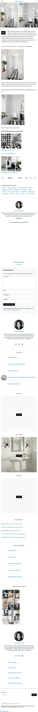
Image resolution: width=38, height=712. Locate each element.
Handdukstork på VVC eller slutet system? (14, 523)
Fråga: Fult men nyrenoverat (13, 370)
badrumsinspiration (12, 187)
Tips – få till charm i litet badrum (14, 570)
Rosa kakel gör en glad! (19, 262)
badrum (4, 187)
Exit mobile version (4, 711)
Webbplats (5, 299)
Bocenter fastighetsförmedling (12, 127)
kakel (30, 189)
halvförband (17, 189)
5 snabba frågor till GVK (12, 357)
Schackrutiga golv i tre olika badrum (9, 172)
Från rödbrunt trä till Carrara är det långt (19, 453)
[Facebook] (22, 344)
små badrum (6, 193)
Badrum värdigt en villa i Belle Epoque (15, 576)
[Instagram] (15, 344)
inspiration (24, 189)
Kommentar (6, 276)
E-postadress (6, 294)
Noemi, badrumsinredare (19, 210)
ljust (9, 191)
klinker (4, 191)
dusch (31, 187)
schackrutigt (31, 191)
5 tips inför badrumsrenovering (13, 383)
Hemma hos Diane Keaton (18, 527)
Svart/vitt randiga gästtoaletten (8, 153)
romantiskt (23, 191)
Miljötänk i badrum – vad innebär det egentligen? (19, 412)
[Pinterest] (19, 344)
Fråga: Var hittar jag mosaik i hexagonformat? (16, 364)
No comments (19, 16)
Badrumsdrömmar (19, 1)
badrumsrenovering (23, 187)
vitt (26, 193)
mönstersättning (15, 191)
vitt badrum (32, 193)
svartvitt (22, 193)
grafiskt (11, 189)
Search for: (3, 692)
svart (17, 193)
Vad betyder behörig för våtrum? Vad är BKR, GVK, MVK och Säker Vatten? (22, 377)
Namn (5, 290)
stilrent (12, 193)
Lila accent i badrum (11, 557)
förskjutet (5, 189)
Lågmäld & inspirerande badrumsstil (14, 563)
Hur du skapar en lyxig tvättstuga (19, 533)
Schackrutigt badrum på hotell (8, 150)
